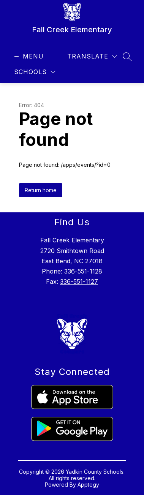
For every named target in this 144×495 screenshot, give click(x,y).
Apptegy (88, 484)
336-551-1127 (79, 281)
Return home (41, 190)
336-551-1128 (83, 271)
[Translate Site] (92, 56)
